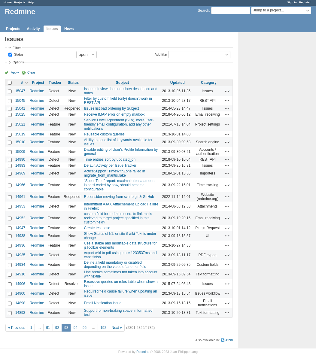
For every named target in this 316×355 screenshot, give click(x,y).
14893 (20, 313)
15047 (20, 91)
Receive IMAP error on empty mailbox (114, 114)
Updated (177, 82)
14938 (20, 236)
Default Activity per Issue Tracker (110, 165)
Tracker (55, 82)
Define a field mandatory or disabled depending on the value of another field (115, 264)
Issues (52, 29)
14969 (20, 173)
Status (18, 54)
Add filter (161, 54)
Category (209, 82)
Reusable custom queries (104, 134)
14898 (20, 303)
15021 (20, 124)
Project (38, 82)
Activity (33, 29)
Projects (20, 2)
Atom (229, 340)
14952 (20, 218)
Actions (227, 91)
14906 (20, 284)
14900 (20, 293)
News (69, 29)
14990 (20, 159)
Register (305, 2)
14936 (20, 245)
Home (8, 2)
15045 (20, 101)
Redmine (37, 91)
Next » (116, 328)
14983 (20, 165)
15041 (20, 108)
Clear (31, 72)
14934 (20, 264)
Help (31, 2)
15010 (20, 142)
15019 (20, 134)
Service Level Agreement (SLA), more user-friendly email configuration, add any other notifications (118, 124)
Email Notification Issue (102, 303)
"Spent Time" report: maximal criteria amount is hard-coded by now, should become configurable (119, 185)
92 (57, 328)
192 (103, 328)
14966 (20, 185)
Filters (17, 48)
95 (85, 328)
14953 (20, 206)
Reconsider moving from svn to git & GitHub (119, 197)
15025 (20, 114)
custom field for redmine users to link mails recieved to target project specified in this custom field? (118, 218)
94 (75, 328)
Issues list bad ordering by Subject (111, 108)
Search (203, 10)
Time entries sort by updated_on (109, 159)
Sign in (292, 2)
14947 (20, 228)
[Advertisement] (268, 126)
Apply (15, 72)
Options (18, 62)
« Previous (16, 328)
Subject (122, 82)
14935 (20, 255)
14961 (20, 197)
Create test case (97, 228)
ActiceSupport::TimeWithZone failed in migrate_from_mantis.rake (114, 173)
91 (48, 328)
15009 (20, 152)
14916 (20, 274)
